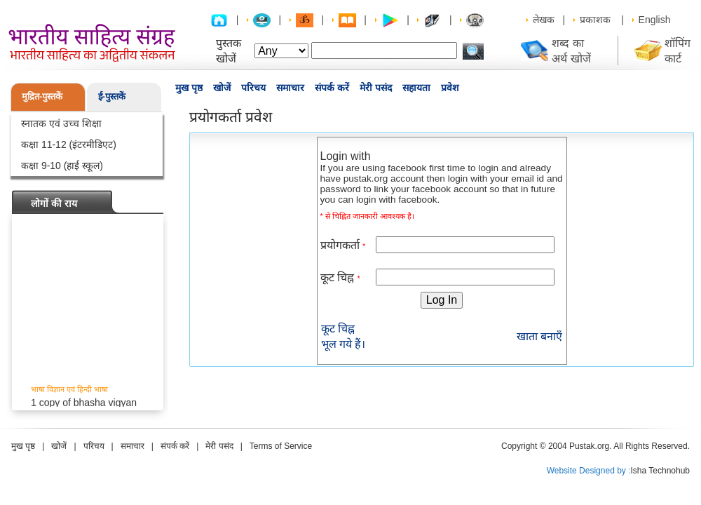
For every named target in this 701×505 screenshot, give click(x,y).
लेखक (543, 19)
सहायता (416, 87)
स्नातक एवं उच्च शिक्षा (61, 123)
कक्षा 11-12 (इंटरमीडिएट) (68, 144)
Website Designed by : (589, 471)
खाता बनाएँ (539, 336)
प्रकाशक (595, 19)
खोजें (222, 87)
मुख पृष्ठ (189, 87)
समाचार (290, 87)
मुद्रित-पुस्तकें (42, 96)
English (655, 19)
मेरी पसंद (376, 87)
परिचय (253, 87)
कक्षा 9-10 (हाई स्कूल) (62, 165)
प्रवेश (450, 87)
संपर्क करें (332, 87)
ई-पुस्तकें (111, 96)
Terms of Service (281, 446)
